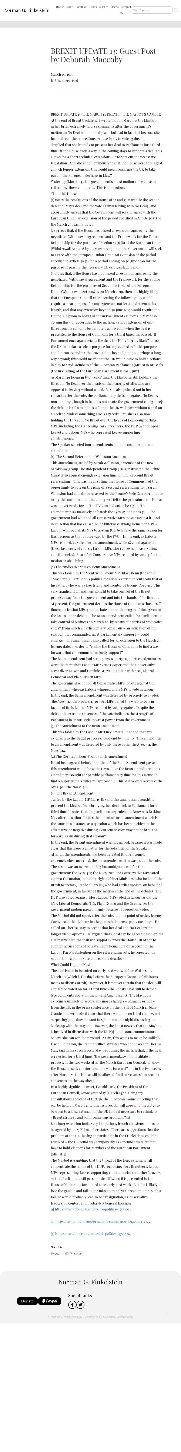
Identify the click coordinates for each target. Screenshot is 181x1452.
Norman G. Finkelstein (27, 10)
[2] (128, 1117)
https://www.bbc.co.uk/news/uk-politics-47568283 (93, 1233)
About (69, 6)
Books (93, 6)
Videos (114, 6)
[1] (112, 1031)
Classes (103, 6)
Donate (27, 1301)
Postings (81, 6)
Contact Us (125, 10)
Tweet (55, 1253)
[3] (64, 1154)
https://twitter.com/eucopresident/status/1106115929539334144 (103, 1221)
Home (60, 6)
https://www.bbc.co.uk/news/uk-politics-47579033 (93, 1209)
